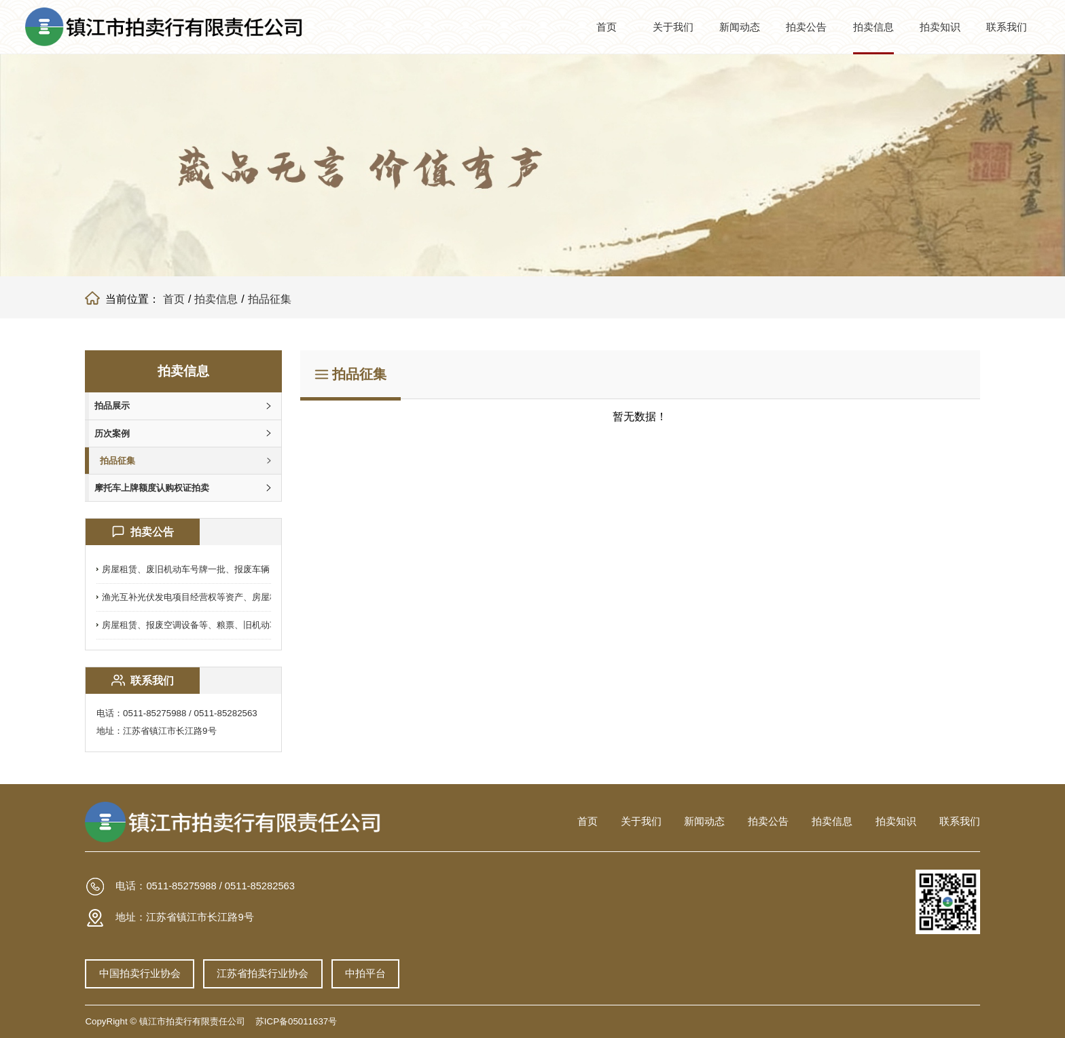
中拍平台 (370, 972)
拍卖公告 (806, 27)
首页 (606, 27)
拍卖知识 (940, 27)
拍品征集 (269, 299)
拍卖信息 (873, 27)
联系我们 (1006, 27)
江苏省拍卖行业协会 (266, 972)
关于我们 (673, 27)
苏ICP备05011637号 (296, 1021)
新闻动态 (739, 27)
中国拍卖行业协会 (140, 972)
